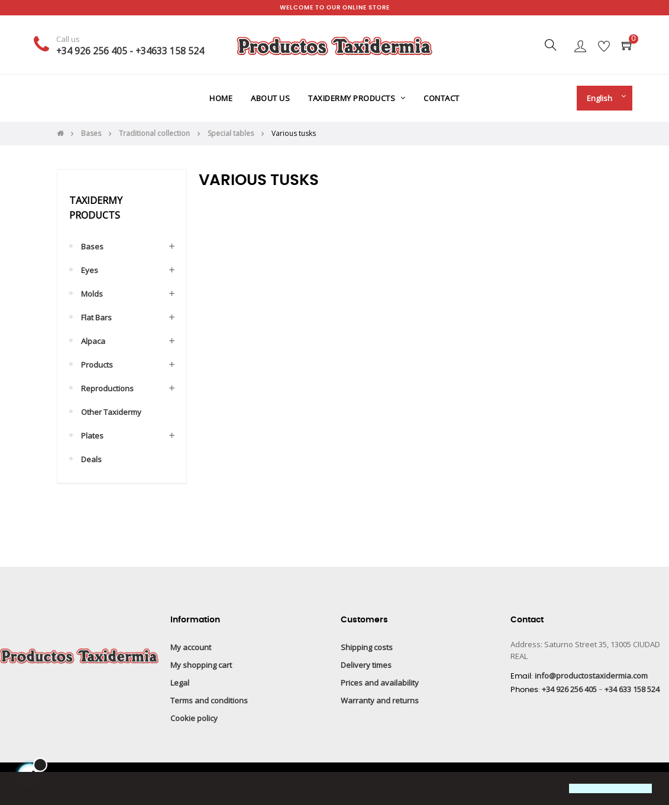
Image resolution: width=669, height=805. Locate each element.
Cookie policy (194, 718)
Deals (91, 459)
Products (97, 364)
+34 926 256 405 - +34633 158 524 (130, 50)
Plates (92, 435)
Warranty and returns (380, 700)
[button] (19, 789)
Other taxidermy (111, 412)
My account (190, 647)
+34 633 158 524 (632, 689)
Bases (92, 246)
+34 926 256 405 (569, 689)
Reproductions (107, 388)
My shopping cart (201, 665)
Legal (179, 682)
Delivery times (366, 665)
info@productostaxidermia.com (591, 675)
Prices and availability (380, 682)
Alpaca (93, 341)
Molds (92, 293)
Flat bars (96, 317)
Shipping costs (367, 647)
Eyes (89, 270)
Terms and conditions (209, 700)
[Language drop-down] (601, 98)
